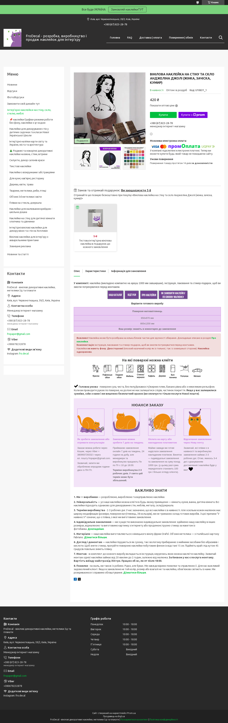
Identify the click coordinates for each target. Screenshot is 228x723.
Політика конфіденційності (164, 719)
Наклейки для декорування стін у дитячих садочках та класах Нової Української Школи (29, 132)
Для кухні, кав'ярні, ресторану (26, 178)
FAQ (129, 37)
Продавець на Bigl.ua (114, 716)
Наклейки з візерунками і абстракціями (32, 172)
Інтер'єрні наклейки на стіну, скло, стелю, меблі (29, 111)
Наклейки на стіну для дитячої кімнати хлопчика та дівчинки (32, 220)
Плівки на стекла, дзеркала (25, 202)
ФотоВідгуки (15, 97)
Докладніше (96, 529)
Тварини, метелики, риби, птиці (27, 190)
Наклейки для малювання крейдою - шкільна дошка (30, 210)
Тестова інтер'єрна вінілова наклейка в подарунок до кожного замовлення (95, 243)
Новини (12, 84)
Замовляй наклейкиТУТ (127, 9)
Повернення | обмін (181, 37)
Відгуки (12, 90)
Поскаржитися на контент (134, 719)
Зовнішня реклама (20, 246)
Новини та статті (18, 254)
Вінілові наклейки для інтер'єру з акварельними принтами (28, 238)
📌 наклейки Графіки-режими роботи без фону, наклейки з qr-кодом (31, 121)
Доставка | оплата (150, 37)
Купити (163, 114)
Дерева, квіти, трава (21, 184)
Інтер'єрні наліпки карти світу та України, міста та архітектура (28, 143)
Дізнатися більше (95, 537)
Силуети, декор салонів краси (27, 160)
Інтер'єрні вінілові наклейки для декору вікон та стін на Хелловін (28, 229)
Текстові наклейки (20, 166)
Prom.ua (131, 713)
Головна (115, 37)
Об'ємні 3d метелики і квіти (25, 196)
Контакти (206, 37)
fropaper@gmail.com (18, 334)
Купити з (193, 115)
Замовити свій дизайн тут (23, 103)
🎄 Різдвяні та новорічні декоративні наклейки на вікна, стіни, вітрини (31, 152)
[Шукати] (220, 37)
